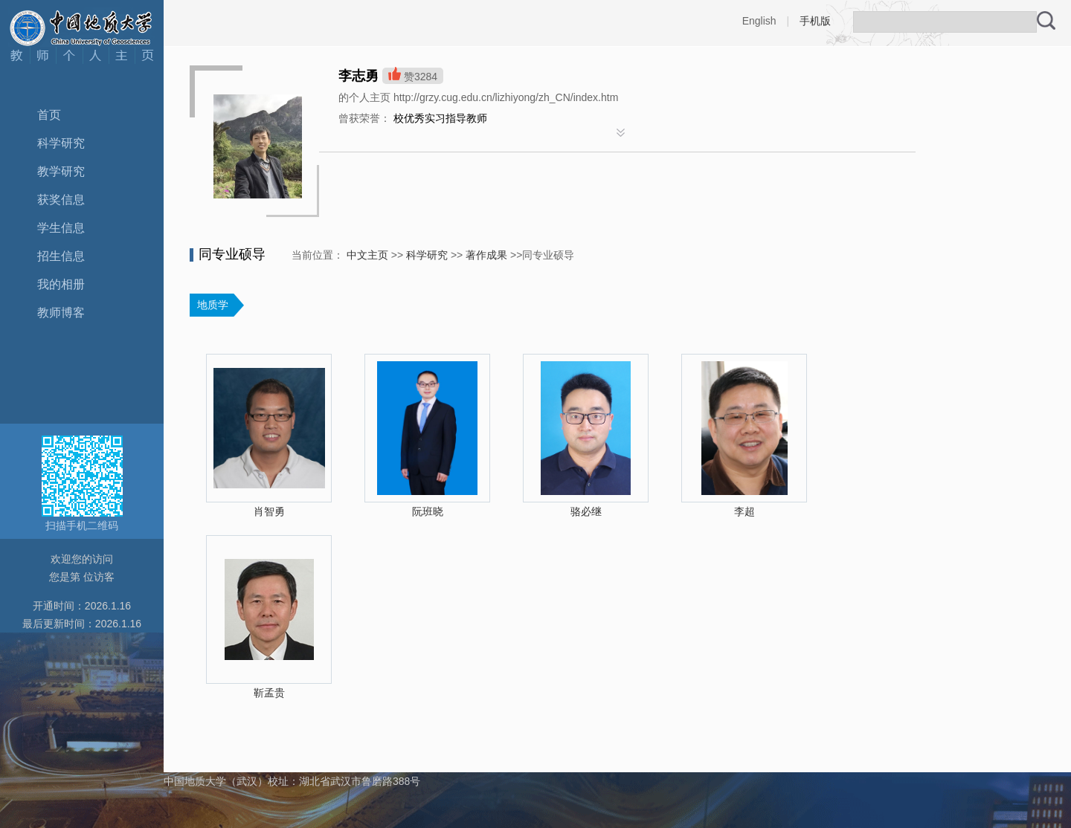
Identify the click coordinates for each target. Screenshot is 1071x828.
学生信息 (61, 227)
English (759, 21)
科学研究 (61, 143)
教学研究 (61, 171)
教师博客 (61, 312)
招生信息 (61, 256)
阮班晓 (427, 511)
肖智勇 (269, 511)
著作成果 (486, 255)
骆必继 (586, 511)
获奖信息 (61, 199)
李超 (744, 511)
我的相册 (61, 284)
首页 (49, 115)
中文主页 (367, 255)
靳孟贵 (269, 693)
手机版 (815, 21)
